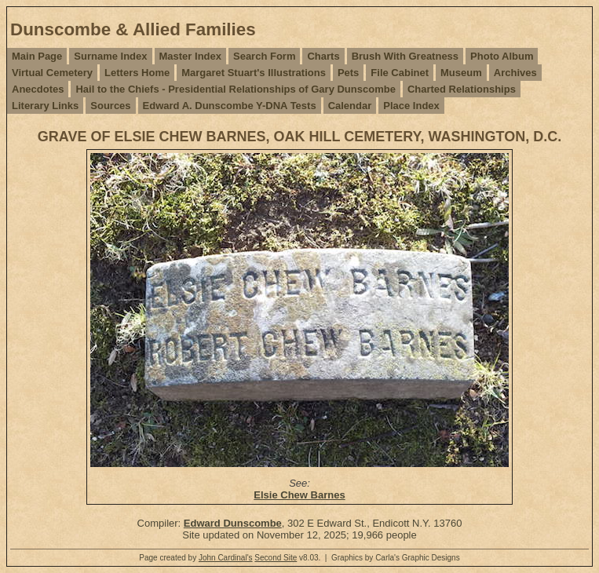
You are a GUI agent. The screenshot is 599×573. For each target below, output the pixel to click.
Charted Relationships (461, 89)
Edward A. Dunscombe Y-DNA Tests (229, 105)
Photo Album (501, 56)
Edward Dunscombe (233, 523)
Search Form (264, 56)
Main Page (37, 56)
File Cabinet (400, 72)
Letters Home (137, 72)
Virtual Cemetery (52, 72)
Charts (323, 56)
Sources (110, 105)
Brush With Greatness (405, 56)
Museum (461, 72)
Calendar (350, 105)
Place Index (411, 105)
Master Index (190, 56)
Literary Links (45, 105)
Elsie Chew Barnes (299, 495)
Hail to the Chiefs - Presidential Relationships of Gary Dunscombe (235, 89)
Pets (348, 72)
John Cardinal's (226, 557)
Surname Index (110, 56)
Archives (515, 72)
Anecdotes (38, 89)
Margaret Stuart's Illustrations (253, 72)
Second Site (275, 557)
